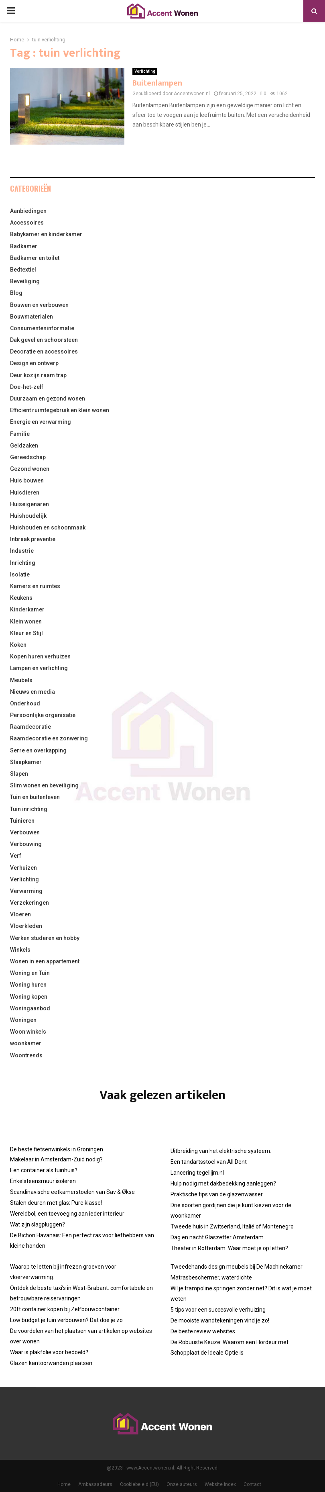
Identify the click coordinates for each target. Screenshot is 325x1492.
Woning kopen (28, 996)
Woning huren (28, 984)
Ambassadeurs (95, 1484)
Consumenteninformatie (42, 328)
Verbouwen (25, 832)
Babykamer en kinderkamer (46, 234)
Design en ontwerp (34, 363)
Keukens (21, 598)
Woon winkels (28, 1031)
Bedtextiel (23, 269)
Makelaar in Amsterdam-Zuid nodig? (56, 1159)
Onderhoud (25, 703)
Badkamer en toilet (34, 258)
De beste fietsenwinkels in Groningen (56, 1149)
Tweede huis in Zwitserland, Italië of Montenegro (232, 1226)
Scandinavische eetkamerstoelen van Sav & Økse (72, 1192)
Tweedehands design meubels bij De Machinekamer (237, 1266)
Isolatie (20, 574)
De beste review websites (203, 1331)
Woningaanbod (30, 1008)
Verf (15, 855)
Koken (18, 645)
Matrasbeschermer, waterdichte (211, 1277)
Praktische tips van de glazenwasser (217, 1194)
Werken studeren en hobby (44, 938)
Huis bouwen (27, 480)
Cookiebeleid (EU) (139, 1484)
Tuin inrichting (28, 809)
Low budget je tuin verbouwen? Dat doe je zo (66, 1320)
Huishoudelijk (28, 516)
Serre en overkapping (38, 750)
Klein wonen (26, 621)
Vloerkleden (26, 926)
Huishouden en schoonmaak (47, 527)
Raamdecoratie (30, 727)
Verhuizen (23, 868)
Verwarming (26, 891)
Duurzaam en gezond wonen (47, 398)
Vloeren (20, 914)
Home (64, 1484)
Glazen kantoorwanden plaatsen (51, 1363)
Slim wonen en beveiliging (44, 785)
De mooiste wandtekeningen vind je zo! (220, 1320)
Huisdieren (24, 492)
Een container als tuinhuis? (43, 1170)
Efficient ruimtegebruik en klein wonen (59, 410)
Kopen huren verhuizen (40, 656)
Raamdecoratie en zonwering (49, 738)
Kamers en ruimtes (35, 586)
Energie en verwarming (40, 422)
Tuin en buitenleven (35, 797)
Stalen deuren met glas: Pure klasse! (56, 1203)
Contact (252, 1484)
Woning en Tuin (30, 973)
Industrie (22, 551)
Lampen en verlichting (39, 668)
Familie (20, 434)
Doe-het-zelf (26, 387)
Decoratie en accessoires (44, 351)
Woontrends (26, 1055)
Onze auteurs (182, 1484)
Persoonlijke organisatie (42, 715)
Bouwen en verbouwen (39, 305)
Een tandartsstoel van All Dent (209, 1162)
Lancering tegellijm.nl (197, 1172)
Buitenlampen (157, 83)
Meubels (21, 680)
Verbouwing (26, 844)
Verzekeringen (29, 902)
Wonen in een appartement (44, 961)
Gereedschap (28, 457)
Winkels (20, 949)
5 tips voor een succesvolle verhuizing (218, 1309)
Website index (220, 1484)
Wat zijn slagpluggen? (37, 1224)
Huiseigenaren (29, 504)
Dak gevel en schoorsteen (44, 340)
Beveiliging (25, 281)
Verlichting (144, 71)
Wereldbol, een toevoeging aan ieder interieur (67, 1213)
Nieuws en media (32, 692)
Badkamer (23, 246)
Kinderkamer (27, 609)
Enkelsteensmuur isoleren (43, 1181)
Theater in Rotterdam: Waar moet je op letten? (229, 1248)
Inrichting (22, 563)
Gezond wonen (29, 469)
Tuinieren (22, 821)
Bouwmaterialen (31, 316)
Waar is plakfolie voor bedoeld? (49, 1352)
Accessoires (27, 222)
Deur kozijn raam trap (38, 375)
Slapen (19, 774)
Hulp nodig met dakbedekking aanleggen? (223, 1183)
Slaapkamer (26, 762)
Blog (16, 293)
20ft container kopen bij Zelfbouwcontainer (65, 1309)
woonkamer (25, 1043)
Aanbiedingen (28, 211)
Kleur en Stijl (26, 633)
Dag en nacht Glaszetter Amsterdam (217, 1237)
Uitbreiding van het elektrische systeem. (221, 1151)
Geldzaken (24, 445)
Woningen (23, 1020)
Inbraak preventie (32, 539)
